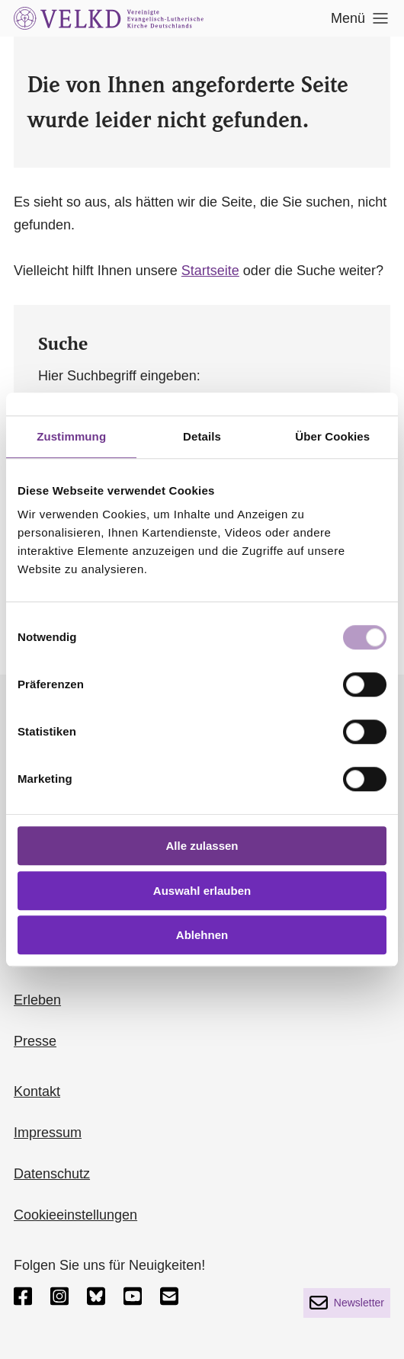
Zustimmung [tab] (71, 436)
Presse (35, 1041)
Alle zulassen (201, 845)
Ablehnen (202, 934)
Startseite (210, 270)
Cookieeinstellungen (75, 1215)
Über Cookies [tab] (332, 436)
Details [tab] (202, 436)
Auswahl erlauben (202, 890)
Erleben (37, 1000)
